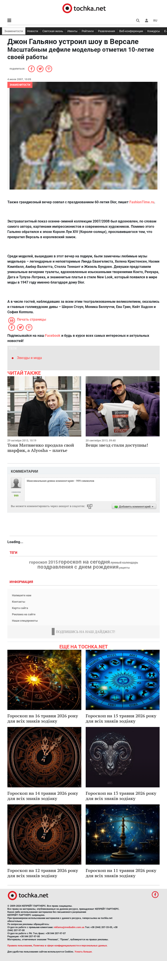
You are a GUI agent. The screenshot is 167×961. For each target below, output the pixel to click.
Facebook (52, 335)
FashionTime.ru (141, 202)
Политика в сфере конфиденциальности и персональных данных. (70, 945)
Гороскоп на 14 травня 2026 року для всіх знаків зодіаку (42, 795)
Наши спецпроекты (25, 620)
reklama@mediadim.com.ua (69, 927)
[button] (146, 20)
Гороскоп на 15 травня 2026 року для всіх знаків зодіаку (121, 718)
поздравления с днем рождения (78, 567)
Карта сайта (20, 608)
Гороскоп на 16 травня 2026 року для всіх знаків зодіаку (42, 718)
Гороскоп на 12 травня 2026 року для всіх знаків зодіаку (42, 873)
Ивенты (72, 31)
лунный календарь (124, 562)
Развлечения (106, 31)
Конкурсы (153, 31)
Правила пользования (19, 945)
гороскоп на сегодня (84, 562)
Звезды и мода (29, 358)
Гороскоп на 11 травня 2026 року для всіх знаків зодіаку (121, 873)
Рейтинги (88, 31)
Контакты (18, 601)
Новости (32, 31)
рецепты (124, 567)
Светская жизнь (52, 31)
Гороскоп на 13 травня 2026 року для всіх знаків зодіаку (121, 795)
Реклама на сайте (23, 614)
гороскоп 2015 (43, 562)
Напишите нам (21, 595)
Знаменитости (13, 31)
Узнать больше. (83, 951)
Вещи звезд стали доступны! (117, 445)
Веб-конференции (131, 31)
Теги (14, 552)
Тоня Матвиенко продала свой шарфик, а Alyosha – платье (40, 447)
